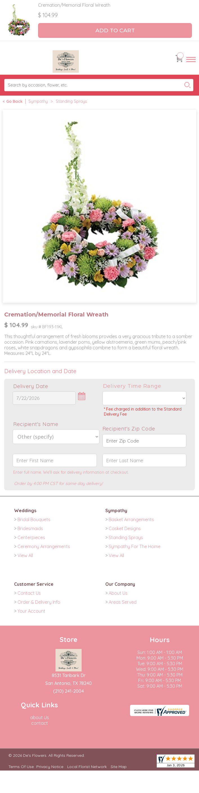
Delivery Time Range (132, 386)
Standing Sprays (71, 101)
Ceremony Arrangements (43, 546)
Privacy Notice (49, 766)
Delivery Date (30, 386)
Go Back (14, 101)
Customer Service (33, 584)
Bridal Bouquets (33, 519)
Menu (191, 65)
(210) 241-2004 (68, 691)
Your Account (31, 611)
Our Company (120, 584)
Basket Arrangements (131, 519)
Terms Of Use (21, 766)
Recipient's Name (35, 424)
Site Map (119, 766)
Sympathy (38, 101)
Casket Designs (125, 528)
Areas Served (123, 602)
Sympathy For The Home (134, 546)
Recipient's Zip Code (128, 428)
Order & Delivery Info (38, 602)
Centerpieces (31, 537)
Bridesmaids (30, 528)
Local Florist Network (87, 766)
